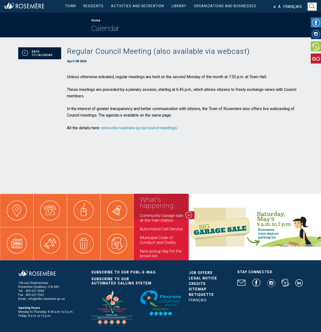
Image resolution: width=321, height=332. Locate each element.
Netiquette (201, 294)
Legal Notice (203, 278)
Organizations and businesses (225, 6)
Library (178, 6)
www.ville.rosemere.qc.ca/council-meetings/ (139, 128)
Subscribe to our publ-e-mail (123, 272)
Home (95, 20)
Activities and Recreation (137, 6)
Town (70, 6)
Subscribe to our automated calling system (121, 281)
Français (292, 7)
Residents (93, 6)
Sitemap (198, 289)
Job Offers (200, 272)
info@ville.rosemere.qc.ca (46, 299)
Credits (197, 283)
